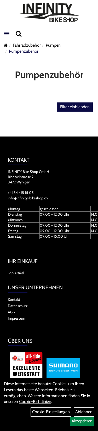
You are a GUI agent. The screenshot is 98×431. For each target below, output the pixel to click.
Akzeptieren (82, 420)
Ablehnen (84, 411)
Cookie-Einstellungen (51, 411)
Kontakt (14, 299)
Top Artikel (16, 273)
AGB (11, 312)
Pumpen (53, 45)
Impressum (16, 318)
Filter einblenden (75, 106)
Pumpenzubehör (23, 51)
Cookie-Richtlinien (35, 401)
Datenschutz (18, 305)
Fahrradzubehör (27, 45)
